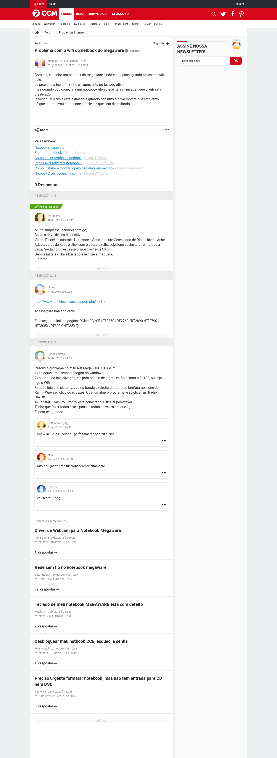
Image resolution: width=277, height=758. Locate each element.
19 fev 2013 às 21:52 (60, 459)
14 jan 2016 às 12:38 (76, 65)
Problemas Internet (72, 32)
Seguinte (159, 43)
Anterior (44, 43)
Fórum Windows (96, 173)
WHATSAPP (50, 24)
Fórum (66, 14)
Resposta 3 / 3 (45, 342)
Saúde (52, 4)
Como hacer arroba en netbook (58, 158)
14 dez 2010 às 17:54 (60, 358)
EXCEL (107, 24)
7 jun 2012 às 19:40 (59, 427)
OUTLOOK (95, 24)
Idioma (240, 4)
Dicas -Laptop (75, 153)
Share (44, 130)
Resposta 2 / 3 (45, 275)
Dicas (80, 14)
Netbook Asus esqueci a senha (58, 173)
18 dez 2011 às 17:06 (60, 220)
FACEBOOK (79, 24)
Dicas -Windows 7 (130, 168)
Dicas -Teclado (95, 158)
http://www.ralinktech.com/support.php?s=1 (68, 302)
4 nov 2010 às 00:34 (60, 291)
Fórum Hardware (101, 163)
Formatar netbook (48, 153)
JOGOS (36, 24)
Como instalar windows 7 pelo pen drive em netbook (74, 168)
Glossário (120, 14)
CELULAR (65, 24)
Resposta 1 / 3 (45, 195)
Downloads (98, 14)
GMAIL (135, 24)
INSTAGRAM (121, 24)
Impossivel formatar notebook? (58, 163)
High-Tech (38, 4)
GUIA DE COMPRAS (153, 24)
